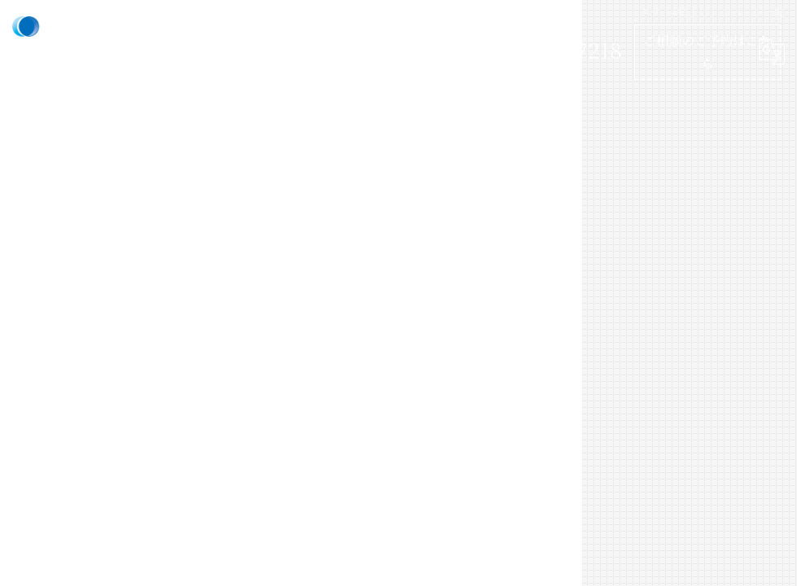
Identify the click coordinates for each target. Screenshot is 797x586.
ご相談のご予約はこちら (707, 51)
